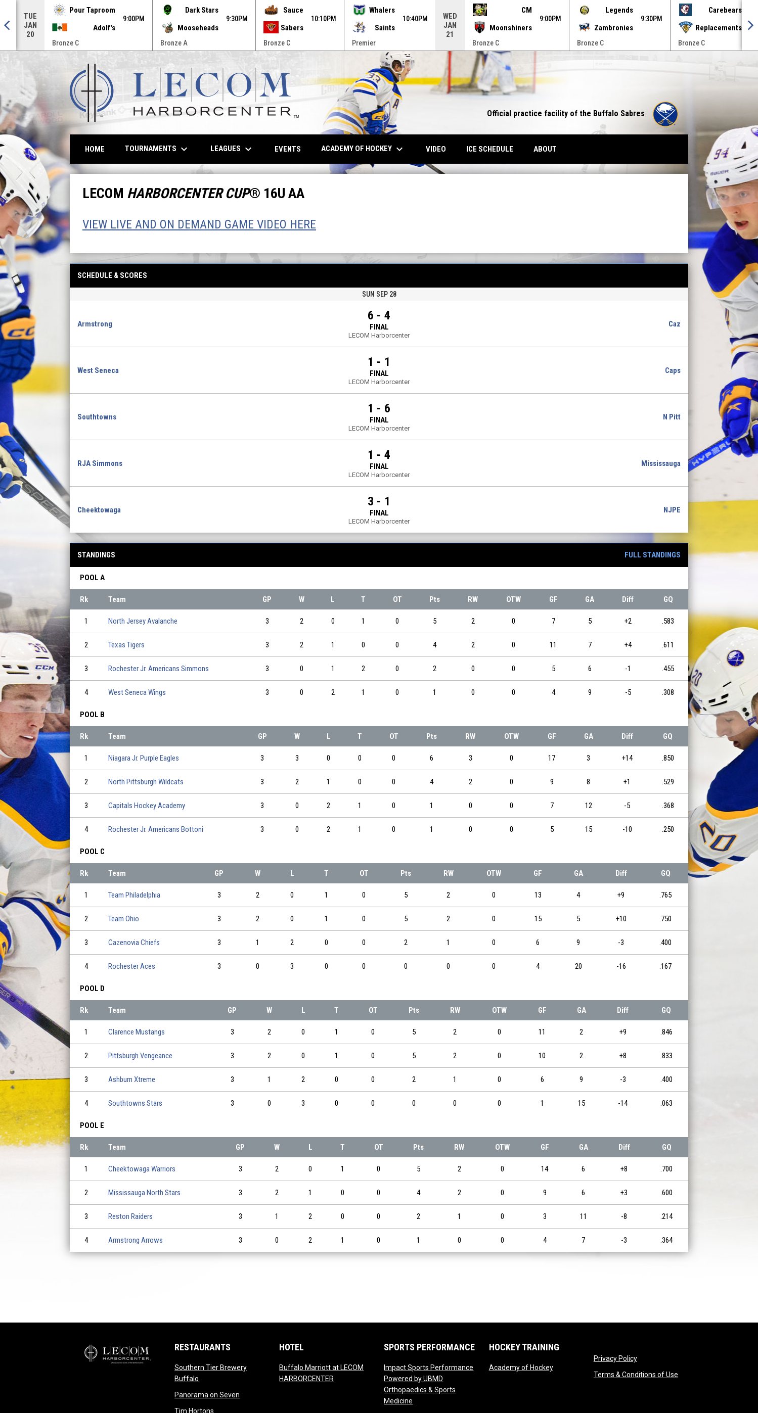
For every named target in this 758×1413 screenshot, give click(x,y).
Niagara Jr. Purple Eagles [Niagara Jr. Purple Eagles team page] (143, 758)
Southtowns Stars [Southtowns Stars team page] (135, 1103)
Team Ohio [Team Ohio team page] (123, 918)
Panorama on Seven (207, 1395)
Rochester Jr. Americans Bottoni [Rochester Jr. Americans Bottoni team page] (155, 829)
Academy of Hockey (521, 1367)
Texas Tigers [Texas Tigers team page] (126, 644)
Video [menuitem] (440, 149)
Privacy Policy (615, 1358)
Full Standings (653, 554)
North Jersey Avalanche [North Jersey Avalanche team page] (142, 621)
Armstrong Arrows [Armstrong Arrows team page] (135, 1240)
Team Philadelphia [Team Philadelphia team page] (134, 895)
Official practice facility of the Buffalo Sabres (582, 113)
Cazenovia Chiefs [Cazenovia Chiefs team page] (134, 942)
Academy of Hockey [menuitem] (363, 149)
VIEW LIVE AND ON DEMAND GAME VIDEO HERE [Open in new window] (199, 224)
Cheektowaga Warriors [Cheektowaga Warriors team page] (141, 1168)
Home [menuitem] (95, 149)
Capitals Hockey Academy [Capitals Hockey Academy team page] (146, 805)
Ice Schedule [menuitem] (489, 149)
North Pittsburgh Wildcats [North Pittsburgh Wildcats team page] (146, 781)
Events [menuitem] (288, 149)
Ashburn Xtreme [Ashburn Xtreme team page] (131, 1079)
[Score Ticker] (379, 25)
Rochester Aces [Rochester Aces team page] (131, 966)
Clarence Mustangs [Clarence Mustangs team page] (136, 1032)
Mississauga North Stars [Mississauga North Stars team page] (144, 1192)
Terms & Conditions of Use (636, 1375)
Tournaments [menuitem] (157, 149)
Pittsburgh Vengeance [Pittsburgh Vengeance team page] (140, 1055)
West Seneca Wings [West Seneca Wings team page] (137, 692)
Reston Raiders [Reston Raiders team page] (130, 1216)
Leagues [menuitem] (232, 149)
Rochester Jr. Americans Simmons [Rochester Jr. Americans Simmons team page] (158, 668)
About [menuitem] (545, 149)
